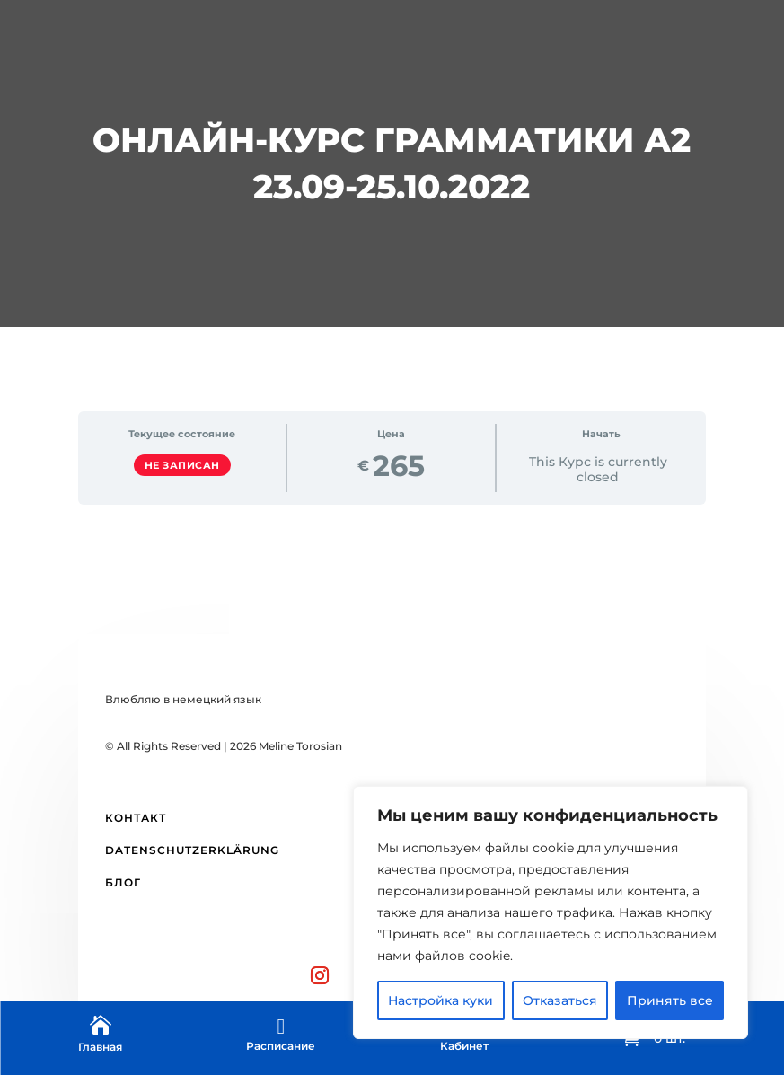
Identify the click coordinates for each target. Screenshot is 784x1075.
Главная (100, 1046)
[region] (550, 912)
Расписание (280, 1046)
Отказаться (560, 1000)
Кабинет (464, 1046)
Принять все (670, 1000)
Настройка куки (440, 1000)
